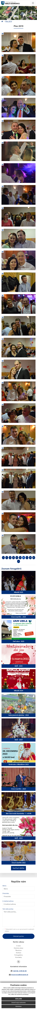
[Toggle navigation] (33, 3)
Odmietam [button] (18, 1006)
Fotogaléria (18, 955)
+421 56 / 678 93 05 (20, 971)
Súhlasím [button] (18, 999)
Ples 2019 (8, 21)
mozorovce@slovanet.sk (19, 974)
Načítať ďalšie (18, 868)
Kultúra (18, 952)
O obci (18, 946)
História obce (18, 948)
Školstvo (18, 950)
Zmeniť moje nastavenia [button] (18, 1002)
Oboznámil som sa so (19, 930)
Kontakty (18, 957)
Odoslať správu (18, 936)
